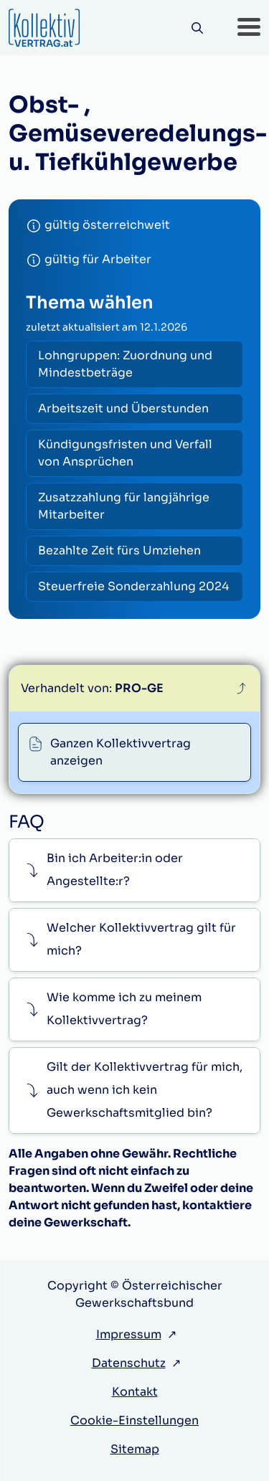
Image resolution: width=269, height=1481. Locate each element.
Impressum (128, 1334)
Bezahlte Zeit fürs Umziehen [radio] (119, 550)
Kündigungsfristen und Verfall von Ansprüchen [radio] (125, 453)
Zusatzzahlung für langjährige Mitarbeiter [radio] (123, 506)
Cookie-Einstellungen (134, 1420)
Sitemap (134, 1449)
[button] (248, 27)
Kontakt (135, 1391)
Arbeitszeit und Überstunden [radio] (123, 408)
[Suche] (196, 28)
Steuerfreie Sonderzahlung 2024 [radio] (133, 586)
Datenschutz (129, 1363)
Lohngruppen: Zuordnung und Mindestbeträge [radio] (125, 364)
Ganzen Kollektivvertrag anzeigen (120, 752)
